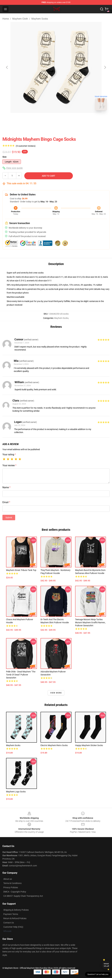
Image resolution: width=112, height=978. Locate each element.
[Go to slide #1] (48, 119)
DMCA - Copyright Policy (14, 891)
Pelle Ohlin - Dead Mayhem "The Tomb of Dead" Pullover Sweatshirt (20, 674)
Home (5, 18)
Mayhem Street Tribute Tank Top (21, 570)
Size (4, 157)
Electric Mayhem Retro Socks (54, 745)
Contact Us (8, 922)
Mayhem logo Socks (16, 791)
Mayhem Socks (39, 18)
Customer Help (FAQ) (13, 927)
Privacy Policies (10, 887)
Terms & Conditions (12, 883)
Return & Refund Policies (14, 918)
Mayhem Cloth (20, 18)
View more (56, 693)
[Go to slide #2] (64, 119)
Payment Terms (10, 914)
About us (7, 879)
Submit (8, 517)
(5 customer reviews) (26, 146)
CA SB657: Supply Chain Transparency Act (23, 896)
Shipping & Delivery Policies (16, 910)
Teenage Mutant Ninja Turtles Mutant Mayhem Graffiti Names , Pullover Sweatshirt (90, 622)
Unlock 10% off (106, 965)
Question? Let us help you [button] (97, 974)
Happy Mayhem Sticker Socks (89, 745)
